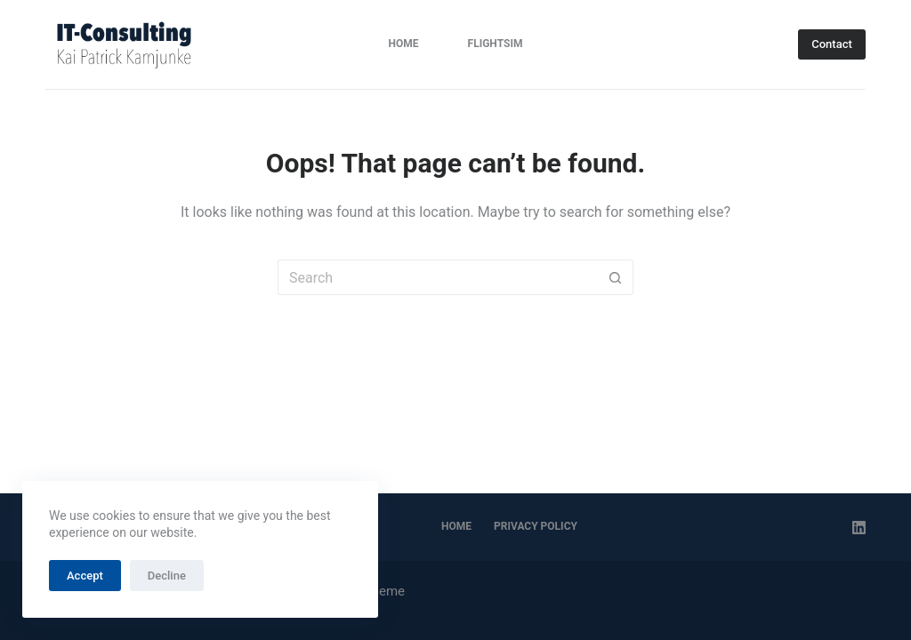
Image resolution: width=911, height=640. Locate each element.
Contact (831, 44)
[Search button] (615, 277)
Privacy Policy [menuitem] (535, 526)
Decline (167, 575)
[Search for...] (438, 277)
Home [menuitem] (404, 43)
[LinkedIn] (859, 527)
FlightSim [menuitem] (495, 43)
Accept (85, 575)
